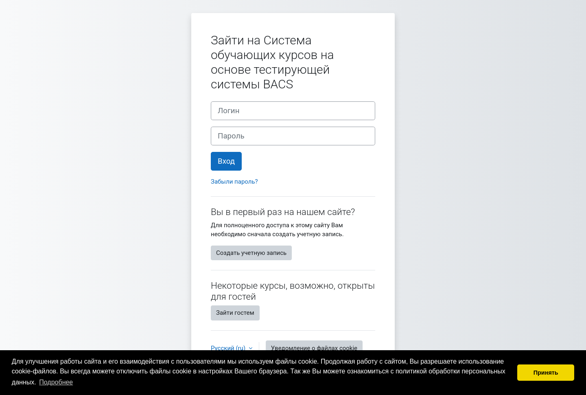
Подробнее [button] (56, 382)
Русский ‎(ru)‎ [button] (229, 348)
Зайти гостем (235, 312)
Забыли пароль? (234, 181)
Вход (226, 161)
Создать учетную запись (251, 253)
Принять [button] (546, 372)
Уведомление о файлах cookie (314, 348)
